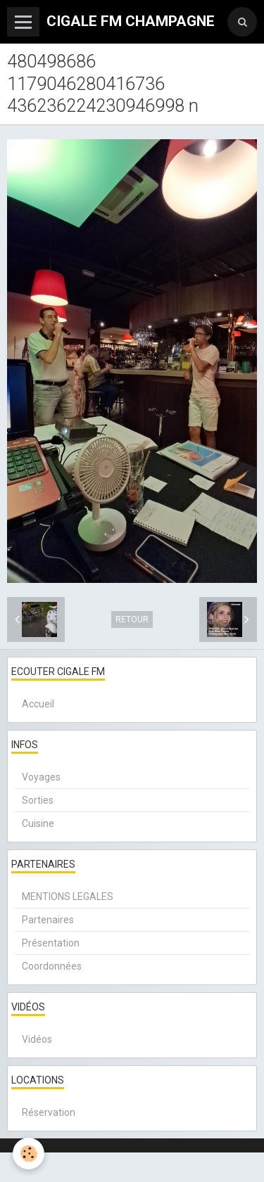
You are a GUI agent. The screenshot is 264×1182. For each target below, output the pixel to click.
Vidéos (37, 1039)
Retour (132, 619)
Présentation (51, 943)
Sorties (38, 800)
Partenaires (48, 919)
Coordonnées (52, 966)
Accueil (38, 703)
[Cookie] (28, 1153)
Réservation (48, 1112)
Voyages (41, 777)
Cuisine (38, 823)
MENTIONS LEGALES (67, 896)
